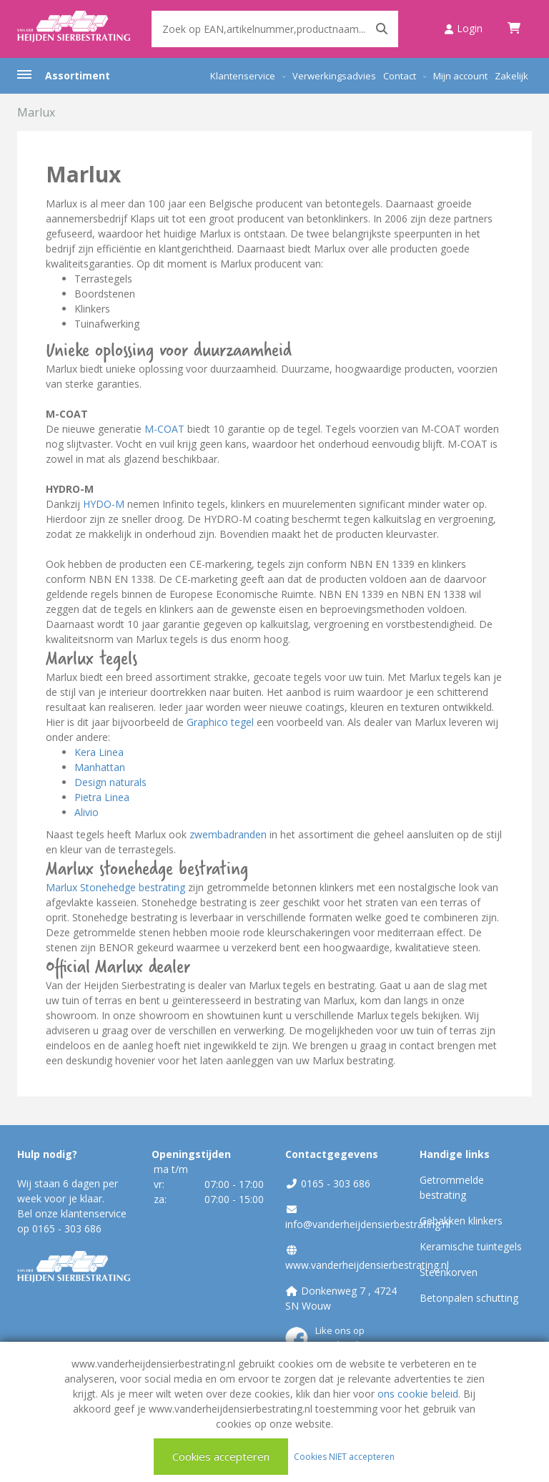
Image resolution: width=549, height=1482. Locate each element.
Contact (399, 75)
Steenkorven (449, 1272)
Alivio (86, 812)
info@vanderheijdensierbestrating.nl (367, 1224)
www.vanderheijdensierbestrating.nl (367, 1265)
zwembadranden (228, 834)
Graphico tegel (220, 722)
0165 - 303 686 (67, 1228)
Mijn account (460, 75)
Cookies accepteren (220, 1456)
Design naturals (110, 782)
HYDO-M (103, 504)
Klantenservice (242, 75)
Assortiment (77, 75)
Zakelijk (511, 75)
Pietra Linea (101, 797)
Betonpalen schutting (469, 1298)
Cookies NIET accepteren (344, 1456)
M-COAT (164, 429)
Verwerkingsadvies (334, 75)
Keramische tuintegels (471, 1246)
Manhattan (99, 767)
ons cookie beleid (417, 1393)
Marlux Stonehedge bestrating (115, 887)
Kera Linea (99, 752)
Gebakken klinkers (461, 1220)
